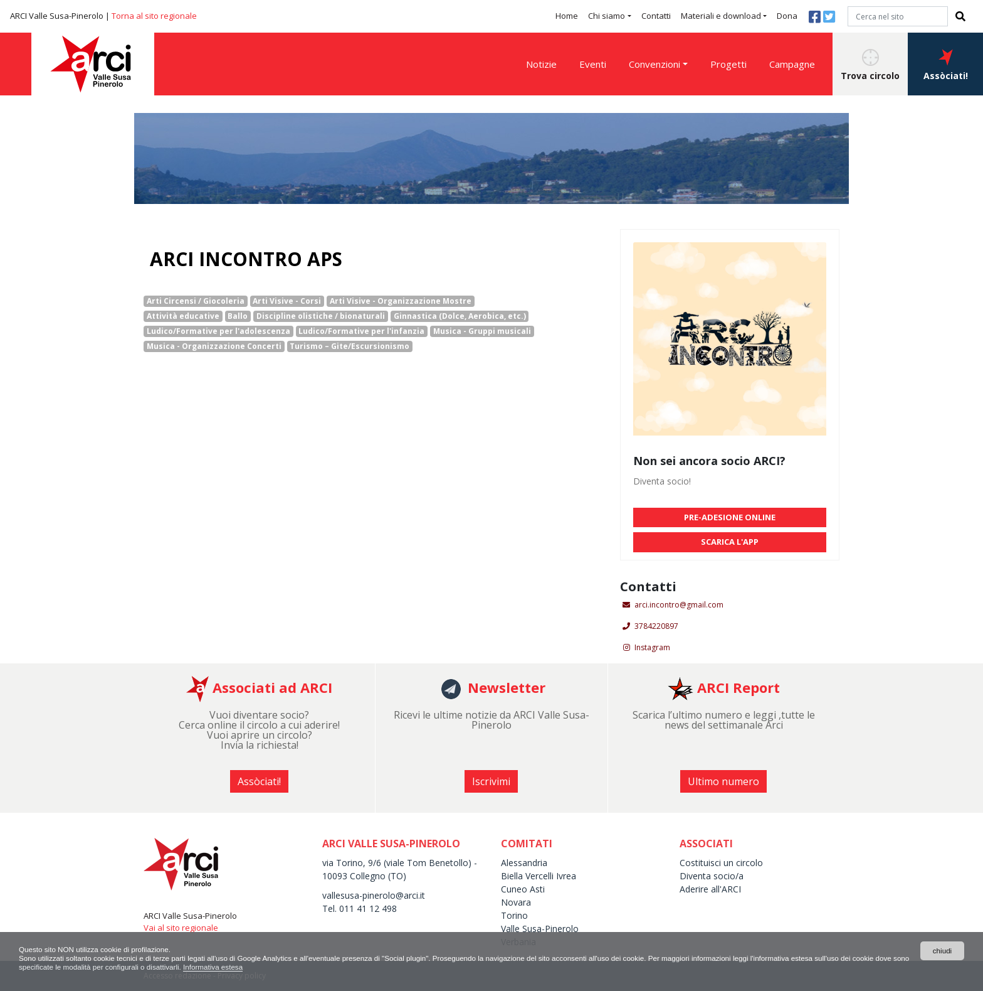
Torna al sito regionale (154, 15)
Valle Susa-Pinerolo (540, 929)
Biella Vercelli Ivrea (538, 876)
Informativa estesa (255, 967)
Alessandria (524, 863)
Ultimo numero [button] (723, 781)
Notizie (541, 64)
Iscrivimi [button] (491, 781)
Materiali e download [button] (721, 15)
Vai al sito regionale (181, 927)
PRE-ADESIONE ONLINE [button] (729, 517)
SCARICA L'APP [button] (730, 541)
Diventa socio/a (712, 876)
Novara (516, 902)
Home (566, 15)
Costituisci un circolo (721, 863)
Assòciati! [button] (945, 65)
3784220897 (656, 626)
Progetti (728, 64)
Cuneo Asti (523, 889)
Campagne (792, 64)
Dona (787, 15)
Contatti (656, 15)
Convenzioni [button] (654, 64)
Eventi (592, 64)
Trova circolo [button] (870, 65)
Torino (514, 915)
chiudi (942, 950)
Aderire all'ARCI (710, 889)
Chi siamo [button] (606, 15)
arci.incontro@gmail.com (678, 604)
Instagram (652, 647)
